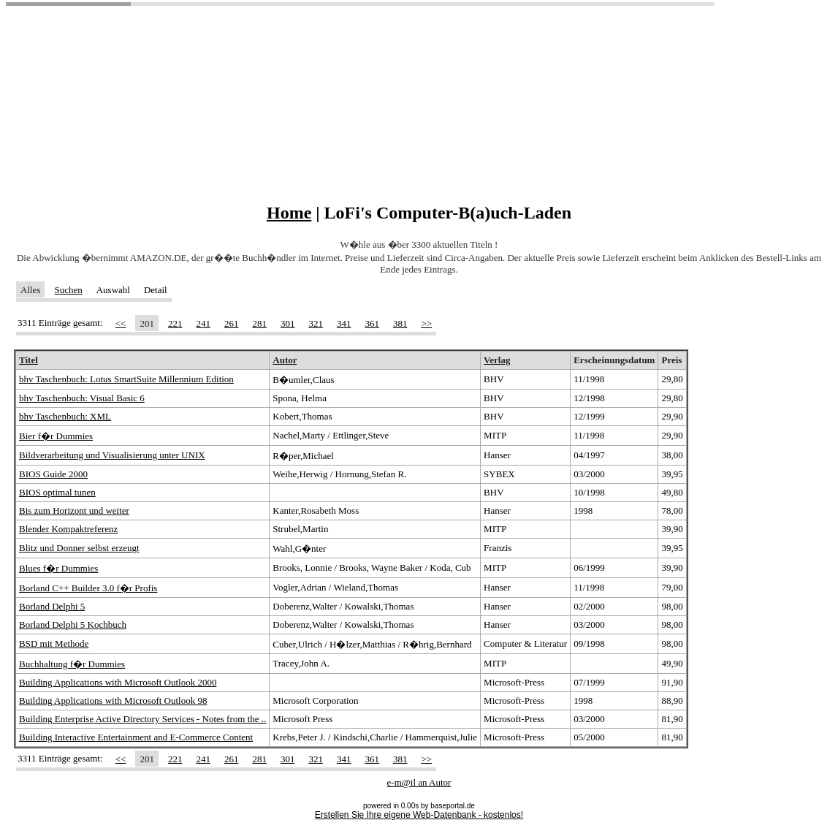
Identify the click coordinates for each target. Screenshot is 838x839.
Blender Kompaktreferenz (68, 528)
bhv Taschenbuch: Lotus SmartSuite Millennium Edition (126, 378)
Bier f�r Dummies (56, 435)
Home (289, 212)
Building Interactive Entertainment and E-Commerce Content (136, 737)
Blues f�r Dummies (58, 568)
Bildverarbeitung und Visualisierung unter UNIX (112, 454)
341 (344, 323)
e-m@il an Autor (419, 782)
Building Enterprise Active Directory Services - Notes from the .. (142, 718)
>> (426, 323)
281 (259, 323)
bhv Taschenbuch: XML (65, 416)
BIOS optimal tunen (57, 492)
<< (120, 323)
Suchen (68, 289)
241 (203, 323)
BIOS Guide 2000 (53, 473)
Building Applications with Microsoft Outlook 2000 (117, 682)
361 (372, 323)
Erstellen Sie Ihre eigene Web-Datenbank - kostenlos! (419, 815)
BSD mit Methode (53, 643)
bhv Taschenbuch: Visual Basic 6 (82, 397)
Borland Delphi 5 (52, 606)
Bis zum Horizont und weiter (74, 510)
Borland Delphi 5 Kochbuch (72, 624)
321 (315, 323)
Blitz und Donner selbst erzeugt (79, 547)
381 (400, 323)
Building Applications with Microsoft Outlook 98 (113, 700)
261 (231, 323)
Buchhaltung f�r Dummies (72, 663)
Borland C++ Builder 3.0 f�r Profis (88, 587)
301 (288, 323)
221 (175, 323)
